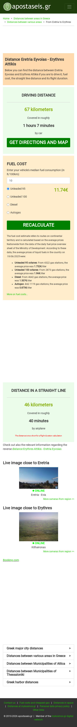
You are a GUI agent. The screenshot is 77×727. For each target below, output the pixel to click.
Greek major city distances (39, 648)
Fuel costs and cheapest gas (34, 702)
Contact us (9, 702)
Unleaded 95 (17, 188)
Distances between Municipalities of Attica (39, 663)
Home (6, 18)
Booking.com (11, 560)
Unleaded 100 (18, 196)
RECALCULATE (38, 225)
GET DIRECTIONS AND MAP (38, 142)
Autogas (15, 212)
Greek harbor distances (39, 682)
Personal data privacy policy (55, 706)
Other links (38, 710)
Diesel (13, 204)
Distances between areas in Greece (32, 18)
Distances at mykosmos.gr (22, 706)
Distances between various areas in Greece (39, 656)
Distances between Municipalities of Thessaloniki (39, 672)
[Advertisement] (38, 39)
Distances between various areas (24, 22)
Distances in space (63, 702)
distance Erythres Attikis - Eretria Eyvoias (36, 448)
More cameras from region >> (58, 499)
